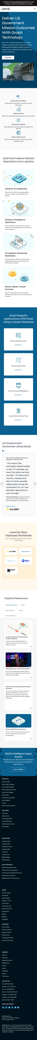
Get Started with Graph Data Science (12, 873)
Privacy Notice (10, 1018)
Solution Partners (6, 932)
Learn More (17, 345)
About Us (4, 955)
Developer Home (6, 841)
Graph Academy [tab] (10, 610)
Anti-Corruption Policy (8, 1019)
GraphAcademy (6, 857)
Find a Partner (6, 927)
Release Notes (6, 860)
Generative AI (5, 816)
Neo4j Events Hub (7, 908)
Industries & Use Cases (8, 824)
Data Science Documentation (10, 870)
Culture (4, 968)
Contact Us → (6, 981)
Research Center (6, 900)
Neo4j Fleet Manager (7, 792)
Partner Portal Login (7, 940)
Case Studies (5, 826)
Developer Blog (6, 849)
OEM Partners (5, 935)
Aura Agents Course (18, 2)
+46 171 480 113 (11, 986)
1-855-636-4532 (8, 984)
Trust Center (5, 976)
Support (4, 973)
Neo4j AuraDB (6, 781)
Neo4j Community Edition (8, 805)
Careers (4, 965)
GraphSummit (5, 911)
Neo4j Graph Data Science (9, 789)
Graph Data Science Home (9, 867)
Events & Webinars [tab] (10, 615)
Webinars (4, 916)
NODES (4, 914)
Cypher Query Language (8, 797)
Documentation (6, 844)
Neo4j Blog (5, 895)
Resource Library (6, 892)
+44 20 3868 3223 (9, 989)
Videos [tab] (21, 610)
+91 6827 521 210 (9, 1000)
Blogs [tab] (23, 605)
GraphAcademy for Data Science (10, 878)
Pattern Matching (6, 821)
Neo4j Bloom (5, 795)
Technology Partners (7, 937)
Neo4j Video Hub (6, 906)
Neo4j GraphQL (6, 800)
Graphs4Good (5, 963)
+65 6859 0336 (12, 994)
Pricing (4, 803)
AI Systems (5, 813)
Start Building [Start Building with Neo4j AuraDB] (18, 769)
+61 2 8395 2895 (11, 997)
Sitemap (17, 1018)
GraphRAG (5, 919)
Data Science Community (8, 875)
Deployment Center (7, 846)
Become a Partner (7, 929)
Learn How (8, 57)
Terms (3, 1018)
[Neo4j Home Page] (5, 8)
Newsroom (5, 957)
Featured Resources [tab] (11, 605)
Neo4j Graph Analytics (8, 787)
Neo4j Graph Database (8, 784)
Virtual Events (5, 854)
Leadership (5, 971)
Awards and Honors (7, 960)
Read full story (10, 506)
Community (5, 852)
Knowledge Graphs (7, 818)
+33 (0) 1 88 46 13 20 (11, 992)
